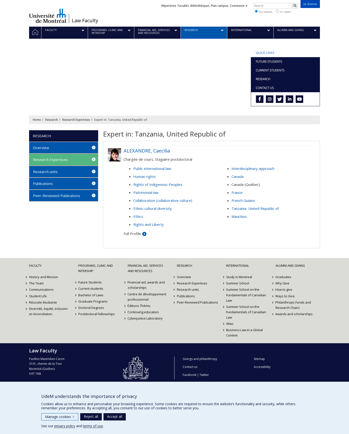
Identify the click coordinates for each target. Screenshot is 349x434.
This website (263, 12)
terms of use (93, 426)
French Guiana (243, 200)
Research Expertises (76, 120)
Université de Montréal (47, 15)
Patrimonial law (146, 192)
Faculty (35, 265)
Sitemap (259, 359)
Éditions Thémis (139, 306)
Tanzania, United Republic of (255, 208)
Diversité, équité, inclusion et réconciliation (48, 311)
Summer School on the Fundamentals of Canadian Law (246, 294)
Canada (237, 176)
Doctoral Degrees (91, 307)
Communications (41, 289)
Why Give (283, 283)
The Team (36, 283)
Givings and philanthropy (200, 359)
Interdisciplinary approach (252, 168)
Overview (41, 147)
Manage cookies (59, 416)
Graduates (284, 277)
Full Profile (132, 233)
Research (51, 120)
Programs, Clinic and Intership (95, 268)
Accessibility (262, 367)
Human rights (144, 176)
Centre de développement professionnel (147, 297)
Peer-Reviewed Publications (56, 195)
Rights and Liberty (148, 224)
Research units (45, 171)
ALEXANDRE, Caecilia (147, 150)
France (237, 192)
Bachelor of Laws (90, 295)
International (237, 265)
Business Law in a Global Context (244, 332)
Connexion (238, 6)
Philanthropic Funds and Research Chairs (293, 305)
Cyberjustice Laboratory (145, 318)
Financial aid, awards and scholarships (146, 285)
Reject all (91, 416)
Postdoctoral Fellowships (96, 314)
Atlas (229, 323)
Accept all (114, 416)
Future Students (90, 282)
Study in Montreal (239, 277)
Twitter (204, 375)
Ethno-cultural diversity (152, 208)
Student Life (38, 296)
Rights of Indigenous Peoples (157, 184)
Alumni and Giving (290, 265)
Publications (43, 183)
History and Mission (43, 277)
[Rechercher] (295, 6)
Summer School (237, 283)
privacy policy (64, 426)
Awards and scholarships (294, 314)
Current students (90, 288)
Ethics (138, 216)
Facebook (189, 375)
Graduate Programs (93, 301)
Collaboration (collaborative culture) (162, 200)
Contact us (190, 367)
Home (37, 120)
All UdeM (283, 12)
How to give (284, 289)
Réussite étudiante (43, 302)
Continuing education (143, 312)
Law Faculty (85, 20)
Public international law (152, 168)
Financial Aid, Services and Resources (145, 268)
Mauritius (239, 216)
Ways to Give (285, 296)
